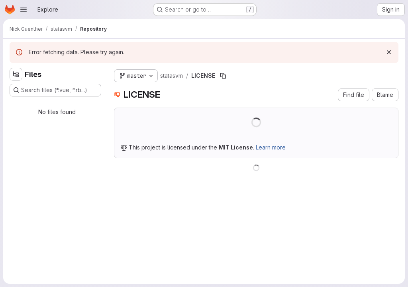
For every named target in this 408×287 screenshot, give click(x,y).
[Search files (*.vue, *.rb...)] (55, 90)
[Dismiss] (389, 52)
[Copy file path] (223, 75)
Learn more (271, 147)
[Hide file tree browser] (16, 74)
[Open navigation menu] (23, 9)
